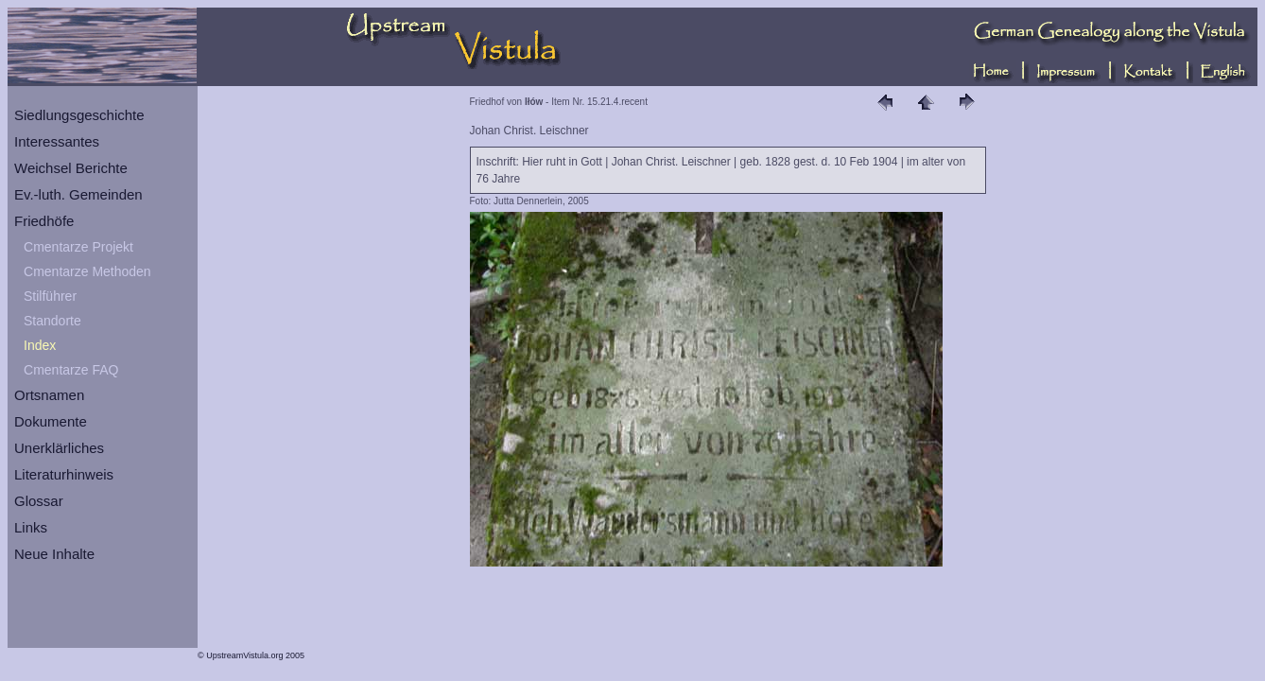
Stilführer (50, 296)
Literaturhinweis (63, 474)
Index (40, 345)
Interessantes (56, 141)
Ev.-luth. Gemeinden (78, 194)
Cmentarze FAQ (71, 369)
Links (30, 527)
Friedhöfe (44, 221)
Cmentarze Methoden (87, 271)
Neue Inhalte (54, 554)
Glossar (38, 501)
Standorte (52, 320)
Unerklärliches (59, 448)
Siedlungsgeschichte (79, 115)
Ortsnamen (49, 395)
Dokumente (50, 421)
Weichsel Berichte (71, 168)
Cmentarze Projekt (78, 246)
